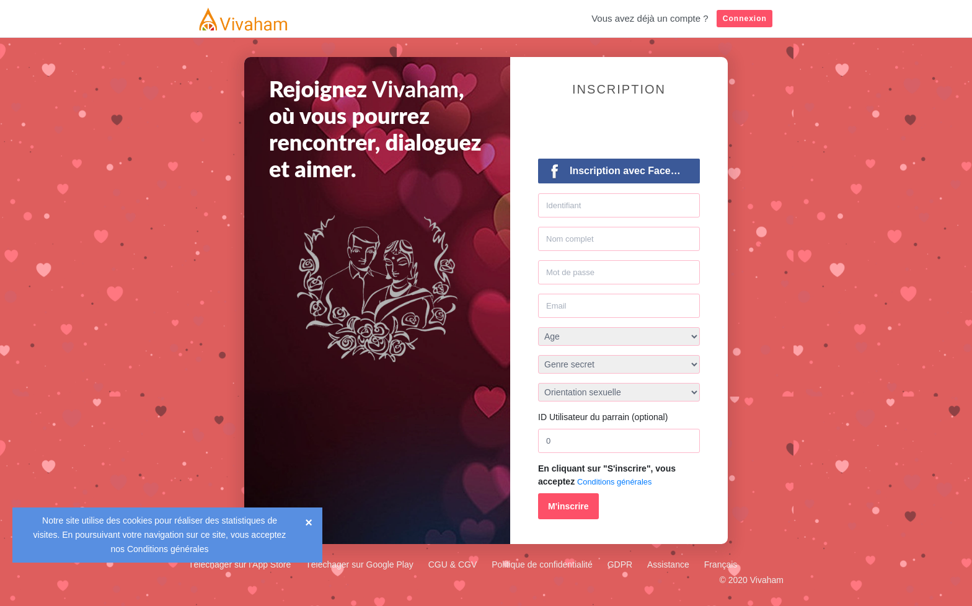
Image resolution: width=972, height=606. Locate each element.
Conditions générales (168, 549)
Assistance (668, 564)
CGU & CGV (452, 564)
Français (721, 564)
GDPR (620, 564)
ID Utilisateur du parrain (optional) (603, 417)
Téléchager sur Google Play (359, 564)
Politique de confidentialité (542, 564)
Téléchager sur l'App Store (239, 564)
